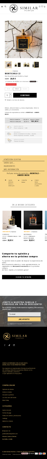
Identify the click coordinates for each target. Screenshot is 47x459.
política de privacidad (26, 319)
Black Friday (5, 395)
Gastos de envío (6, 405)
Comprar (25, 95)
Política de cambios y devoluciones (11, 411)
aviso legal (16, 319)
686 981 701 (7, 426)
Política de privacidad (18, 449)
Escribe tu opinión (23, 272)
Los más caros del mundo (9, 393)
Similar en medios (7, 387)
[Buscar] (5, 6)
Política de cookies (6, 449)
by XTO (26, 456)
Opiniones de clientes (8, 385)
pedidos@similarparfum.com (10, 429)
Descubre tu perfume (8, 390)
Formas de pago (6, 408)
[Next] (42, 221)
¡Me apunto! (24, 315)
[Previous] (4, 221)
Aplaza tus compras (7, 416)
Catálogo (4, 414)
